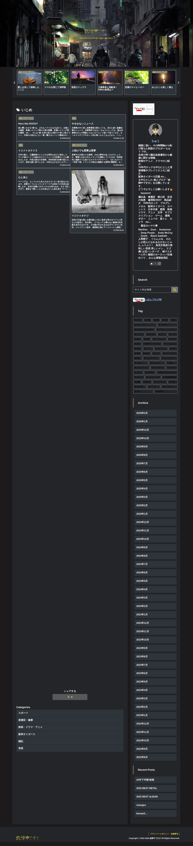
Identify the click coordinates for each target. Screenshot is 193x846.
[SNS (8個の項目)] (137, 339)
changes (141, 808)
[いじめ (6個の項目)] (172, 339)
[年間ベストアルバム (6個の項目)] (152, 344)
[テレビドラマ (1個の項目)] (169, 387)
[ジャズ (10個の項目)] (173, 334)
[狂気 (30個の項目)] (156, 320)
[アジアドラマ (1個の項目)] (160, 382)
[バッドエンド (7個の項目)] (159, 339)
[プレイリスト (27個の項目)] (145, 325)
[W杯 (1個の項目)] (143, 391)
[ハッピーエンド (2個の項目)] (141, 368)
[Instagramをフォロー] (159, 263)
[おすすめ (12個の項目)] (151, 334)
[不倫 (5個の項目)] (137, 349)
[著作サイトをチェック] (151, 263)
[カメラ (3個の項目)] (156, 353)
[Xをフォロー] (155, 263)
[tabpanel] (29, 82)
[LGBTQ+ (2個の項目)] (150, 372)
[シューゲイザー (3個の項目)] (151, 358)
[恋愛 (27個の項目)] (165, 320)
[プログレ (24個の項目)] (167, 325)
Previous (14, 82)
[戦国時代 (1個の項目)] (166, 391)
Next (178, 82)
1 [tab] (92, 99)
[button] (174, 290)
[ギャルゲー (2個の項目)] (157, 363)
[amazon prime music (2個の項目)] (167, 372)
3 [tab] (100, 99)
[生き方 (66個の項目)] (138, 320)
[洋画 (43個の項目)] (148, 320)
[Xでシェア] (70, 246)
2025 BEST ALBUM (147, 800)
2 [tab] (96, 99)
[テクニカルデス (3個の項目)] (169, 358)
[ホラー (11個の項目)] (162, 334)
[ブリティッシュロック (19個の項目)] (167, 330)
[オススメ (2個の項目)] (138, 377)
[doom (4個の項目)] (146, 353)
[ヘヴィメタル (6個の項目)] (170, 344)
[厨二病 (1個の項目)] (147, 382)
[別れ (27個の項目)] (174, 320)
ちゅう (155, 140)
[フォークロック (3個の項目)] (170, 353)
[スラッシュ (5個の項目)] (161, 349)
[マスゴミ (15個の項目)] (139, 334)
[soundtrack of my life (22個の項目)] (144, 330)
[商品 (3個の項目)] (137, 358)
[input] (155, 290)
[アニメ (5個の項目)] (148, 349)
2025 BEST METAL (147, 792)
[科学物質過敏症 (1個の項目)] (170, 377)
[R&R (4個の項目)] (137, 353)
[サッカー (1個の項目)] (154, 387)
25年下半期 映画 (145, 783)
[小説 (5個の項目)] (173, 349)
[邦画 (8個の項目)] (147, 339)
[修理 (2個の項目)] (172, 363)
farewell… (142, 817)
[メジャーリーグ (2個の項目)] (153, 377)
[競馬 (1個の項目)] (137, 382)
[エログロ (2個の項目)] (172, 368)
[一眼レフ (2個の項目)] (140, 363)
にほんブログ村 (147, 299)
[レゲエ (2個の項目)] (138, 372)
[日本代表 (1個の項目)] (140, 387)
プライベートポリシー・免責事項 (164, 838)
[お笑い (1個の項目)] (173, 382)
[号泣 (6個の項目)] (137, 344)
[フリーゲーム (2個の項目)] (157, 368)
